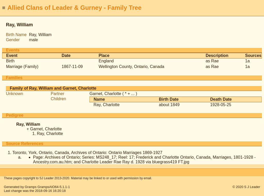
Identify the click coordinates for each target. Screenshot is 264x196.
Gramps (31, 187)
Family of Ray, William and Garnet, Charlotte (53, 88)
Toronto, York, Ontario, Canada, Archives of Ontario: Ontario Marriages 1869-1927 (87, 152)
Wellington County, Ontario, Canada (131, 66)
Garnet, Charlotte (105, 93)
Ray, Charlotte (107, 105)
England (106, 61)
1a (247, 61)
